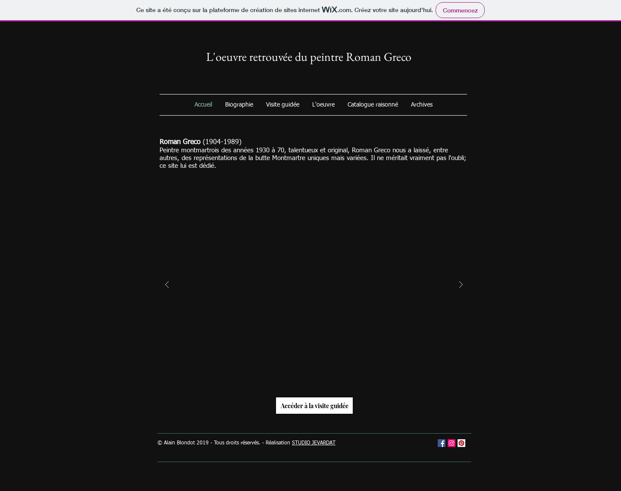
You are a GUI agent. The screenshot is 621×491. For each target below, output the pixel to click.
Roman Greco (378, 56)
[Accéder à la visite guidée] (314, 405)
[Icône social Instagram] (451, 443)
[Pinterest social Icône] (461, 443)
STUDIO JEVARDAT (314, 443)
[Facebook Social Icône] (441, 443)
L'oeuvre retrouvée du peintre (276, 56)
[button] (314, 284)
